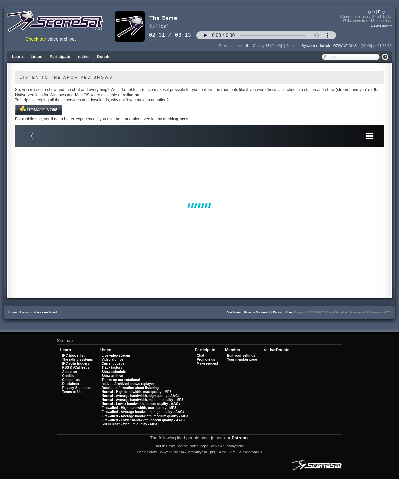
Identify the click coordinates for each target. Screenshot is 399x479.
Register (385, 12)
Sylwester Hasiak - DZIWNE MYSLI (331, 46)
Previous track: (232, 46)
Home (12, 312)
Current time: (366, 16)
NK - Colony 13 (256, 46)
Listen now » (381, 25)
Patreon (240, 437)
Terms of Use (282, 312)
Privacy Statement (257, 312)
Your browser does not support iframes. (199, 205)
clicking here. (176, 119)
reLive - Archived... (46, 312)
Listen (24, 312)
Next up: (294, 46)
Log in (370, 12)
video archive (61, 39)
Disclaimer (234, 312)
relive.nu (131, 95)
